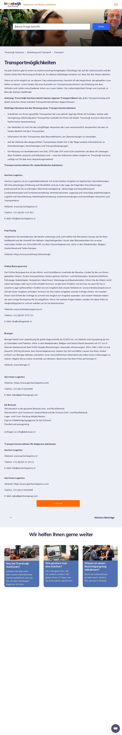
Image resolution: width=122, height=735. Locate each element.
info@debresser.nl (26, 431)
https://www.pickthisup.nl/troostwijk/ (32, 254)
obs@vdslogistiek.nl (21, 321)
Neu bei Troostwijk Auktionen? (17, 566)
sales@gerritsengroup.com (25, 395)
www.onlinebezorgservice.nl (28, 309)
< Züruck (58, 503)
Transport (59, 52)
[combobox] (51, 26)
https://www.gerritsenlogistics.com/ (31, 382)
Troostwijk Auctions (14, 52)
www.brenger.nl (22, 364)
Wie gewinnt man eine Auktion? (56, 566)
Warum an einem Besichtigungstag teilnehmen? (95, 568)
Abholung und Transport (39, 52)
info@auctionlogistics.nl (23, 218)
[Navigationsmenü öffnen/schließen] (116, 4)
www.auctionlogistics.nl (25, 206)
